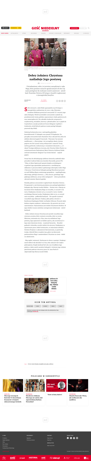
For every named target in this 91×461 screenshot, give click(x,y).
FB (60, 100)
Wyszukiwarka (88, 28)
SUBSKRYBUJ (74, 28)
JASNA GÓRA (46, 364)
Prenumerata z (16, 28)
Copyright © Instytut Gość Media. (73, 451)
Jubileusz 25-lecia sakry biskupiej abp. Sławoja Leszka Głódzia (54, 284)
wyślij (65, 100)
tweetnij (62, 100)
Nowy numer (4, 33)
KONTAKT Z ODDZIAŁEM (55, 33)
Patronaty (67, 33)
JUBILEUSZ (51, 364)
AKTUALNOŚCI (14, 33)
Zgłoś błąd (6, 451)
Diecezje (76, 33)
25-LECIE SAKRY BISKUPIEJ (33, 364)
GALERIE (43, 33)
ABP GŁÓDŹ (41, 364)
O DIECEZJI (86, 33)
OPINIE (24, 33)
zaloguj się (83, 28)
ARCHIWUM (34, 33)
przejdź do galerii (45, 83)
